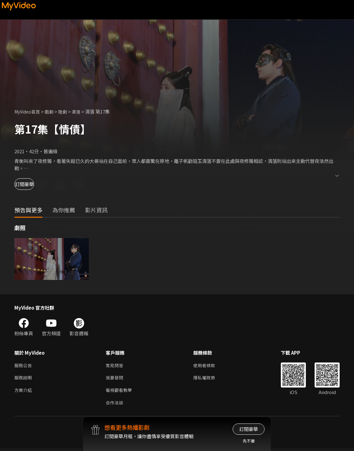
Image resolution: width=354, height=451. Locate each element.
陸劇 (66, 111)
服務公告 (23, 365)
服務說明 (23, 379)
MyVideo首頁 (28, 111)
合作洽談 (115, 405)
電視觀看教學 (120, 392)
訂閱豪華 (31, 184)
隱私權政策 (207, 379)
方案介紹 (23, 392)
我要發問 (115, 379)
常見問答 (115, 365)
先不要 (249, 441)
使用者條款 (207, 365)
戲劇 (52, 111)
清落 (80, 111)
